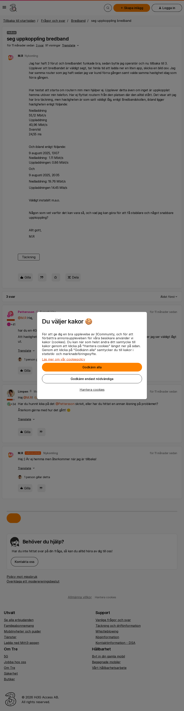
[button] (92, 389)
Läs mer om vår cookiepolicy (63, 359)
